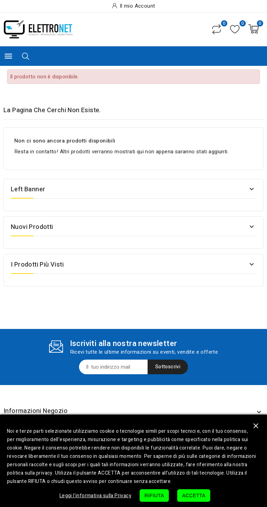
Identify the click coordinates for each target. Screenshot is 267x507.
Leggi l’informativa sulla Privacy (95, 495)
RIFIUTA (154, 495)
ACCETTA (193, 495)
